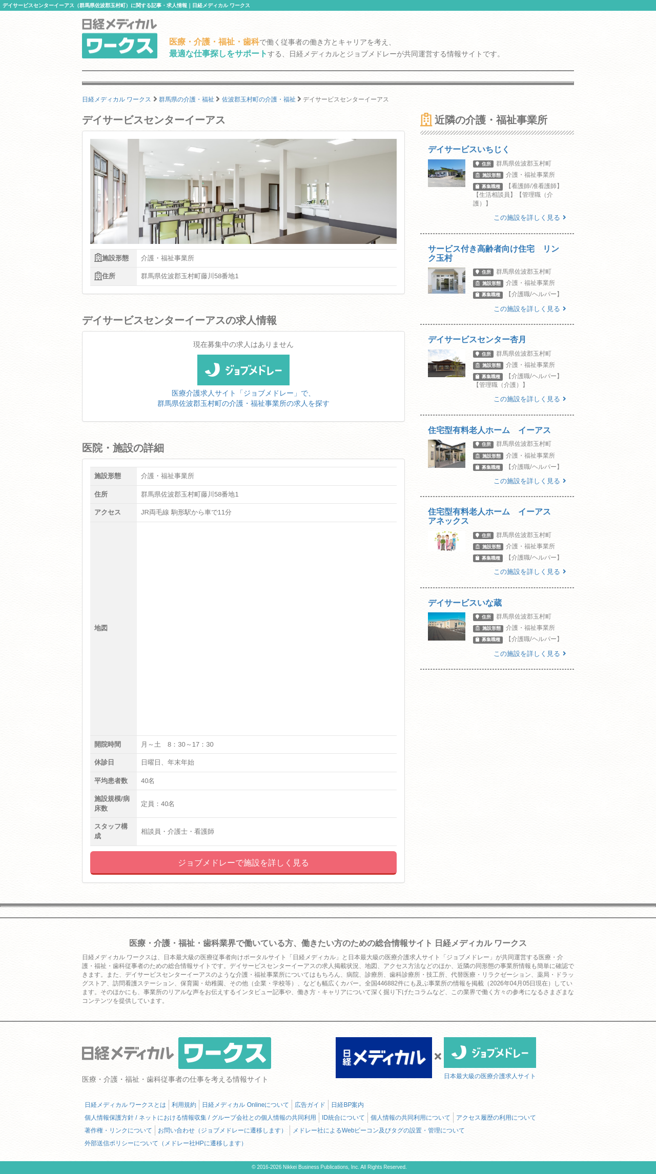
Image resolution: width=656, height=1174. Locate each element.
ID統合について (343, 1117)
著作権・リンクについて (118, 1130)
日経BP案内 (347, 1104)
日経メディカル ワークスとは (125, 1104)
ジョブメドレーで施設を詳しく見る (243, 862)
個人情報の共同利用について (410, 1117)
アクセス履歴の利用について (496, 1117)
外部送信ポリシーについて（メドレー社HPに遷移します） (166, 1143)
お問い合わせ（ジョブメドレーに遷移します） (222, 1130)
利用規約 (184, 1104)
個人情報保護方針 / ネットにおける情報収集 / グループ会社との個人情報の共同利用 (200, 1117)
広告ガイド (310, 1104)
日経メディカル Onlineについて (245, 1104)
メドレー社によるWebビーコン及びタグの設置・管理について (379, 1130)
